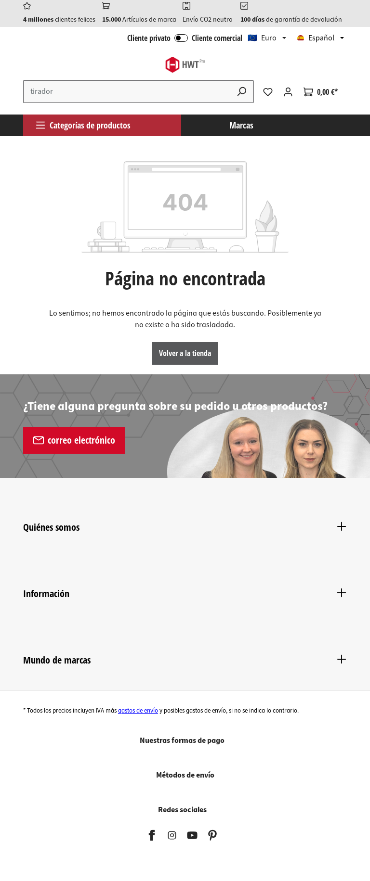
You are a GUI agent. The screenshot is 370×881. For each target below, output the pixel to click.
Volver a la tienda (185, 353)
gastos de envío (138, 710)
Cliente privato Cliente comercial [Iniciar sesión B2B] (184, 38)
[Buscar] (242, 91)
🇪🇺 (262, 38)
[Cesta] (320, 92)
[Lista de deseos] (268, 92)
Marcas (241, 125)
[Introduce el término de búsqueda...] (126, 91)
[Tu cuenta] (288, 92)
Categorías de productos (83, 125)
